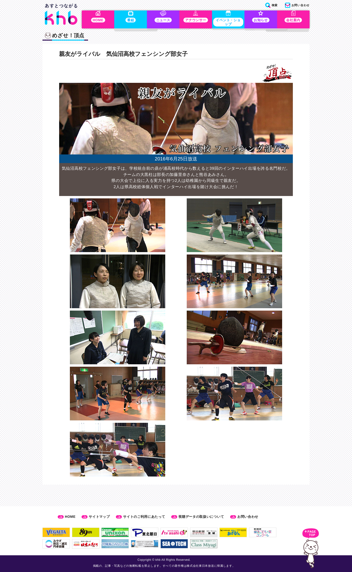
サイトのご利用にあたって (144, 517)
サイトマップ (99, 517)
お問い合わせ (247, 517)
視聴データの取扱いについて (201, 517)
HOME (70, 517)
